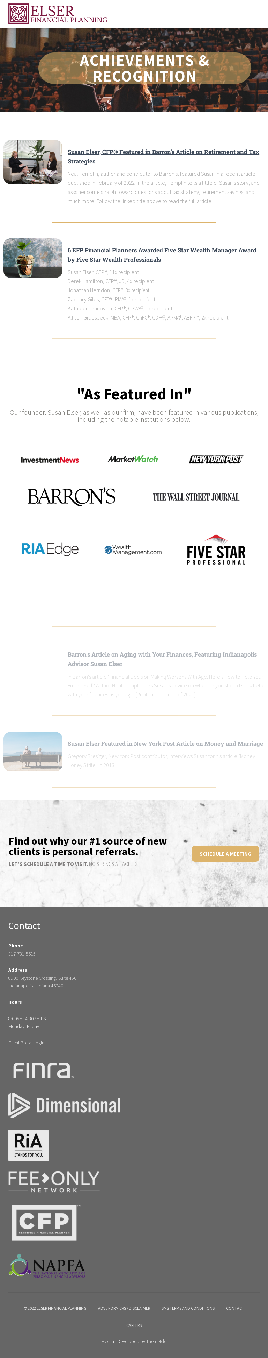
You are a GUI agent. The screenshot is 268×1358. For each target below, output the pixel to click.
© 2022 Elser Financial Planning (55, 1308)
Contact (235, 1308)
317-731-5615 (22, 954)
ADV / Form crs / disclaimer (124, 1308)
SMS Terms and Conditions (188, 1308)
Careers (134, 1325)
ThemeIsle (156, 1341)
